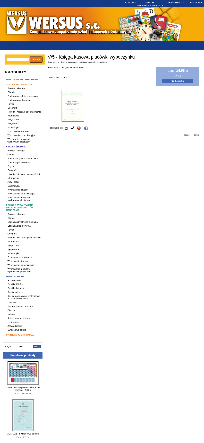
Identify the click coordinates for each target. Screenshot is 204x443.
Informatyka (13, 115)
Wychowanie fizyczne (18, 131)
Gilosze (11, 310)
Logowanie (196, 2)
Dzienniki (11, 302)
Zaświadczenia (14, 326)
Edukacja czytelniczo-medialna (22, 96)
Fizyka (10, 104)
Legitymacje (13, 322)
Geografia (12, 108)
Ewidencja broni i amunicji (20, 306)
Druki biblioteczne (16, 288)
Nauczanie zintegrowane (22, 79)
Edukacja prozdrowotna (19, 100)
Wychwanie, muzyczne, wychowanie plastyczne (19, 140)
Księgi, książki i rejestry (18, 318)
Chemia (11, 92)
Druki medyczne (15, 292)
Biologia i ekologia (16, 88)
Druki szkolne (15, 276)
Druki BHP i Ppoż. (16, 284)
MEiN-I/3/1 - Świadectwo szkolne (23, 433)
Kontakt (130, 2)
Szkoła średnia (16, 146)
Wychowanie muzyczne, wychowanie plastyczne (19, 198)
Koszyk (150, 2)
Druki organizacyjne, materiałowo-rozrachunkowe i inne (24, 297)
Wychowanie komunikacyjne (21, 135)
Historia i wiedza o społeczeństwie (24, 111)
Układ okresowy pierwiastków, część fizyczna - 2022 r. (23, 388)
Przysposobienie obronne (19, 257)
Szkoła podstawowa (19, 84)
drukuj (196, 135)
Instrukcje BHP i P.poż (20, 335)
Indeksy (11, 314)
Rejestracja (176, 2)
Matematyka (13, 127)
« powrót (186, 135)
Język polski (13, 119)
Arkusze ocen (14, 280)
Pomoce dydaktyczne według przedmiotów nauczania (19, 207)
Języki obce (13, 123)
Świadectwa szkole (16, 330)
